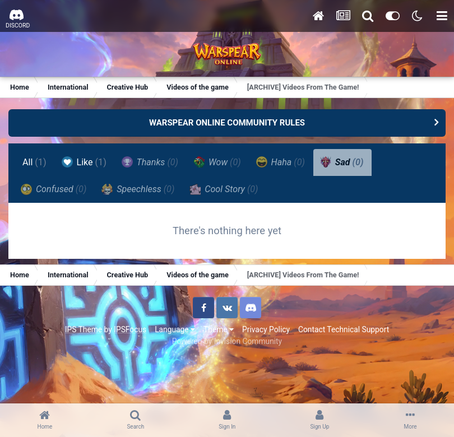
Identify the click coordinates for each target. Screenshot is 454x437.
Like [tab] (84, 162)
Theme (218, 329)
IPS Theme (83, 329)
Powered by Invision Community (227, 341)
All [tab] (34, 162)
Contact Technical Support (343, 329)
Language (175, 329)
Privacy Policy (266, 329)
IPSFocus (130, 329)
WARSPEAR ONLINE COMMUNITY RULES (227, 123)
